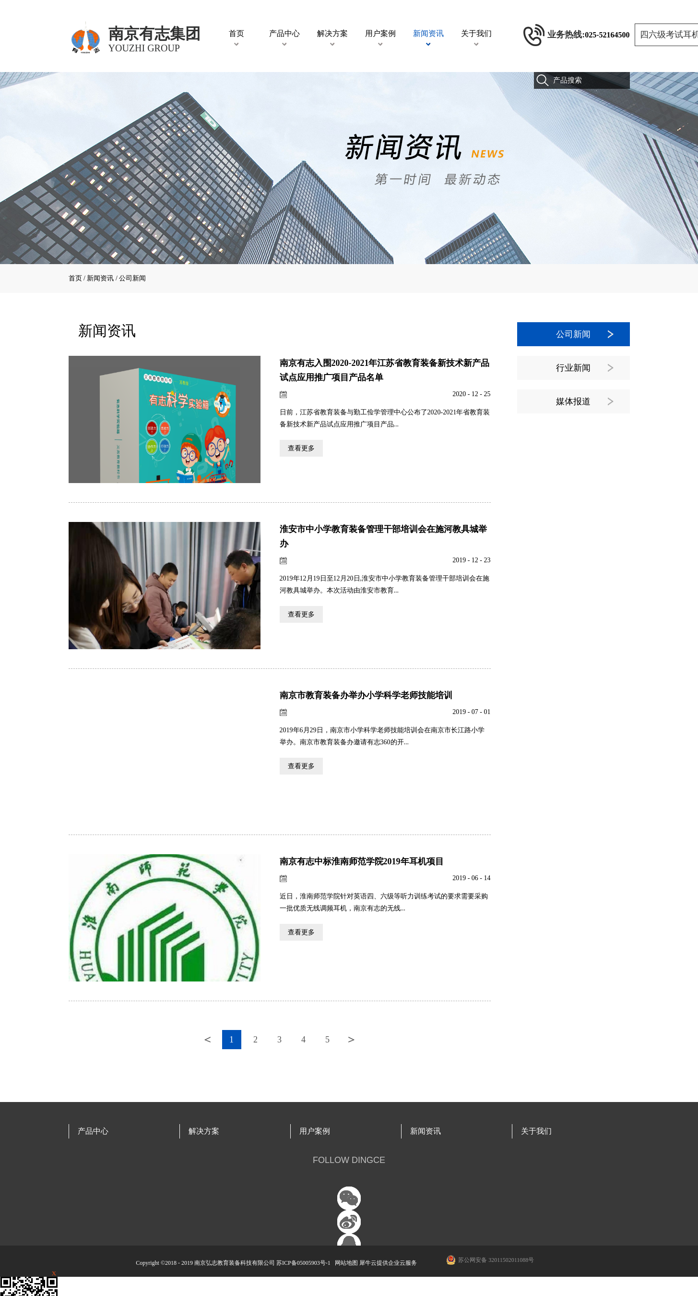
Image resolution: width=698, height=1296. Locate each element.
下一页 (351, 1039)
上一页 (207, 1039)
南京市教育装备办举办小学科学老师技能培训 (366, 695)
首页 (236, 33)
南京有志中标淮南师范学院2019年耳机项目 (362, 861)
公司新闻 (132, 278)
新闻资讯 (100, 278)
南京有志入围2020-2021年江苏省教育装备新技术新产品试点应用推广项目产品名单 (385, 370)
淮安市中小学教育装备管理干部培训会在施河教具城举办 (383, 536)
